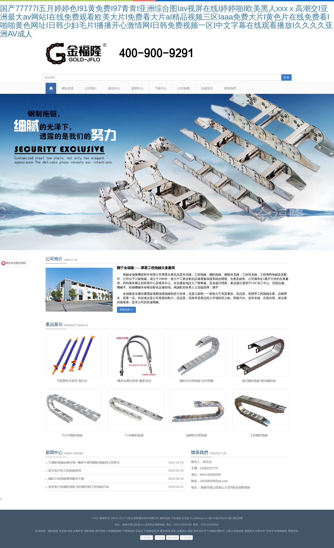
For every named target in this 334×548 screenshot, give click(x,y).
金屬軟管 (78, 530)
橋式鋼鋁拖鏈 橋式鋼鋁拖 (259, 380)
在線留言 (207, 88)
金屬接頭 (182, 530)
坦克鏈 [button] (160, 537)
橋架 (173, 530)
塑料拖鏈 (100, 530)
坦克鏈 (63, 530)
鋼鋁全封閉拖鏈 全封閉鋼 (196, 380)
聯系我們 (230, 88)
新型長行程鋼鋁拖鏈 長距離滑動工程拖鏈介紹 (78, 486)
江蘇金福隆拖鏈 (234, 530)
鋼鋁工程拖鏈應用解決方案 (66, 478)
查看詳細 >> (126, 309)
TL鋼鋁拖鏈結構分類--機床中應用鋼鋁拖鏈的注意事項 (83, 462)
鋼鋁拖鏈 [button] (172, 537)
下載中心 (161, 88)
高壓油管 (260, 530)
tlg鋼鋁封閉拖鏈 (196, 435)
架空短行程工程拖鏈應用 (64, 470)
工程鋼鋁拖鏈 (259, 435)
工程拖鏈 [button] (186, 537)
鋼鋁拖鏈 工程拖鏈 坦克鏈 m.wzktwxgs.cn (183, 518)
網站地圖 (238, 518)
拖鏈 (69, 530)
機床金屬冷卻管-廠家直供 (134, 380)
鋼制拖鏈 (89, 530)
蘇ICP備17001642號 (220, 518)
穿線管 (139, 530)
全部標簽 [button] (146, 537)
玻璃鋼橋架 (280, 530)
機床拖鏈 (165, 530)
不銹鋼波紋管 (151, 530)
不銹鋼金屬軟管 (216, 530)
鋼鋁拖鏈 (53, 530)
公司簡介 (91, 88)
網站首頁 (68, 88)
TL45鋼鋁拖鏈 (134, 435)
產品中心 (114, 88)
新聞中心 (137, 88)
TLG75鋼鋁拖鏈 (71, 435)
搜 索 (286, 77)
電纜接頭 (249, 530)
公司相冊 (184, 88)
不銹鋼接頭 (128, 530)
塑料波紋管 (199, 530)
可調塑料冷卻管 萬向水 (72, 380)
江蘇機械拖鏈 (113, 530)
